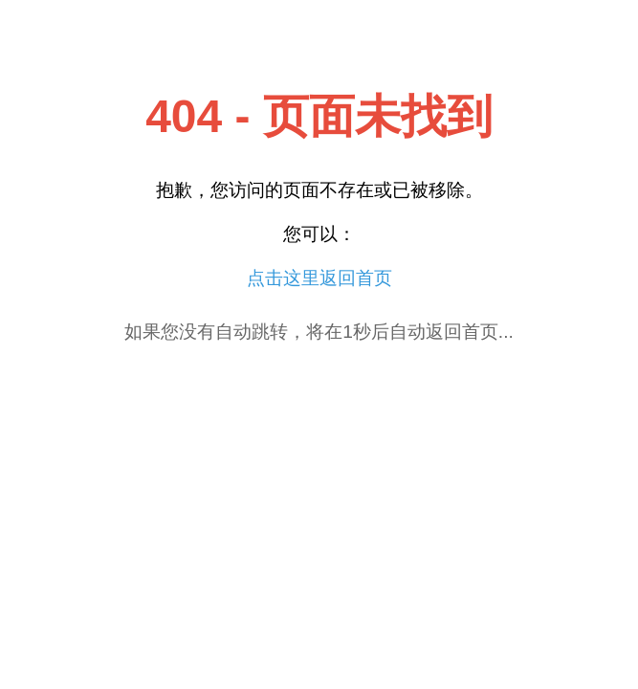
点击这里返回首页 (319, 278)
